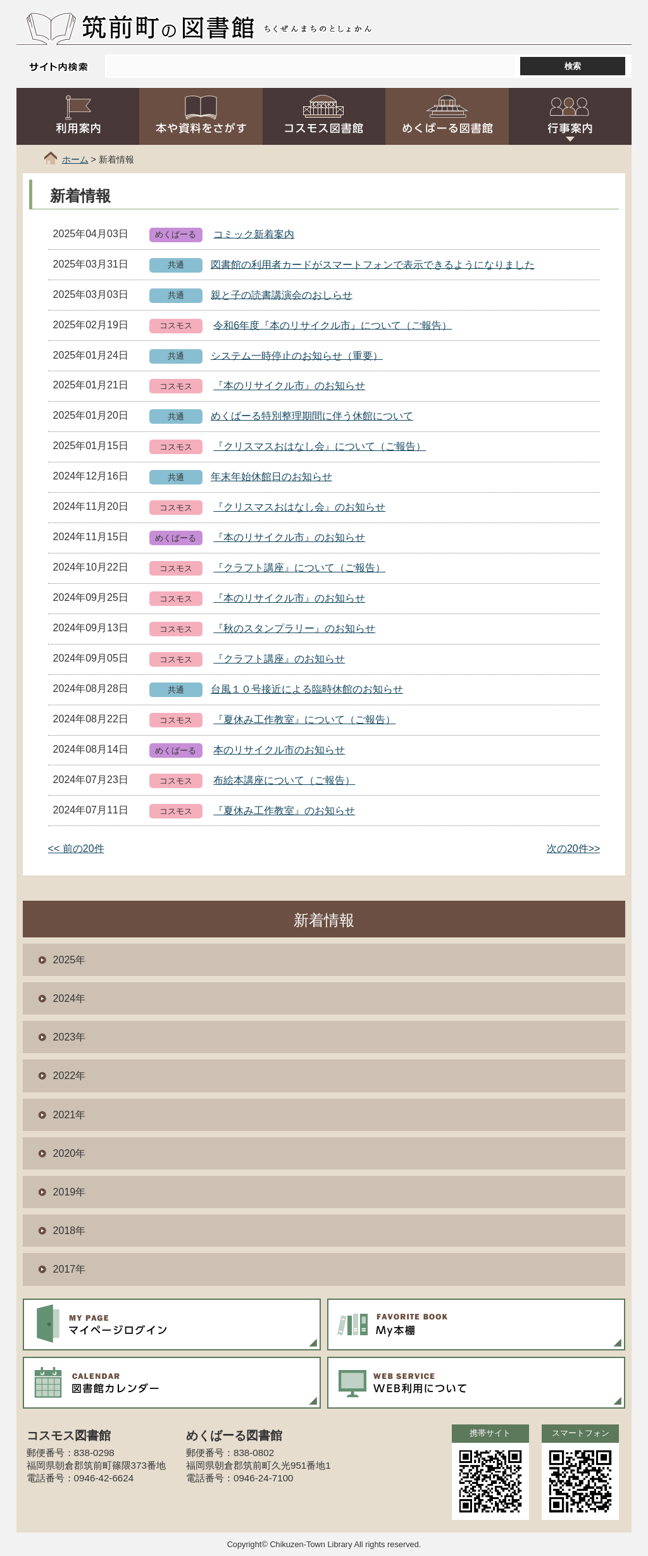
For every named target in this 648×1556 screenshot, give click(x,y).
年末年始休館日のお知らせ (271, 476)
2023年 (69, 1037)
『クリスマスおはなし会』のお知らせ (299, 507)
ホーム (75, 159)
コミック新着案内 (253, 233)
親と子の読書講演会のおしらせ (281, 294)
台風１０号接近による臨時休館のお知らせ (307, 689)
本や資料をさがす (201, 116)
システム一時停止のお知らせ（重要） (297, 355)
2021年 (69, 1114)
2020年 (69, 1153)
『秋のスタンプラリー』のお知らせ (294, 628)
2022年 (69, 1075)
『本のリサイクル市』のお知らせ (289, 385)
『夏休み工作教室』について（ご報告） (304, 719)
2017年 (69, 1269)
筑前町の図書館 (168, 26)
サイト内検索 (58, 66)
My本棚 (476, 1324)
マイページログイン (172, 1324)
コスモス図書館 (324, 116)
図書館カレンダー (172, 1383)
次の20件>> (573, 848)
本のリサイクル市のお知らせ (279, 749)
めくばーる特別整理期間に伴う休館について (312, 416)
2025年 (69, 959)
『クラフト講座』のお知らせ (279, 658)
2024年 (69, 998)
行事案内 (570, 116)
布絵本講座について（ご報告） (284, 780)
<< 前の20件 (76, 848)
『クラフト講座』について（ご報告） (299, 567)
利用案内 (78, 116)
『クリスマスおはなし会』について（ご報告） (319, 446)
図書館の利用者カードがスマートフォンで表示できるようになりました (373, 264)
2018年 (69, 1230)
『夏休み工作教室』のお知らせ (284, 810)
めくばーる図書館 (447, 116)
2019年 (69, 1192)
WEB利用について (476, 1383)
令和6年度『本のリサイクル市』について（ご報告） (332, 324)
